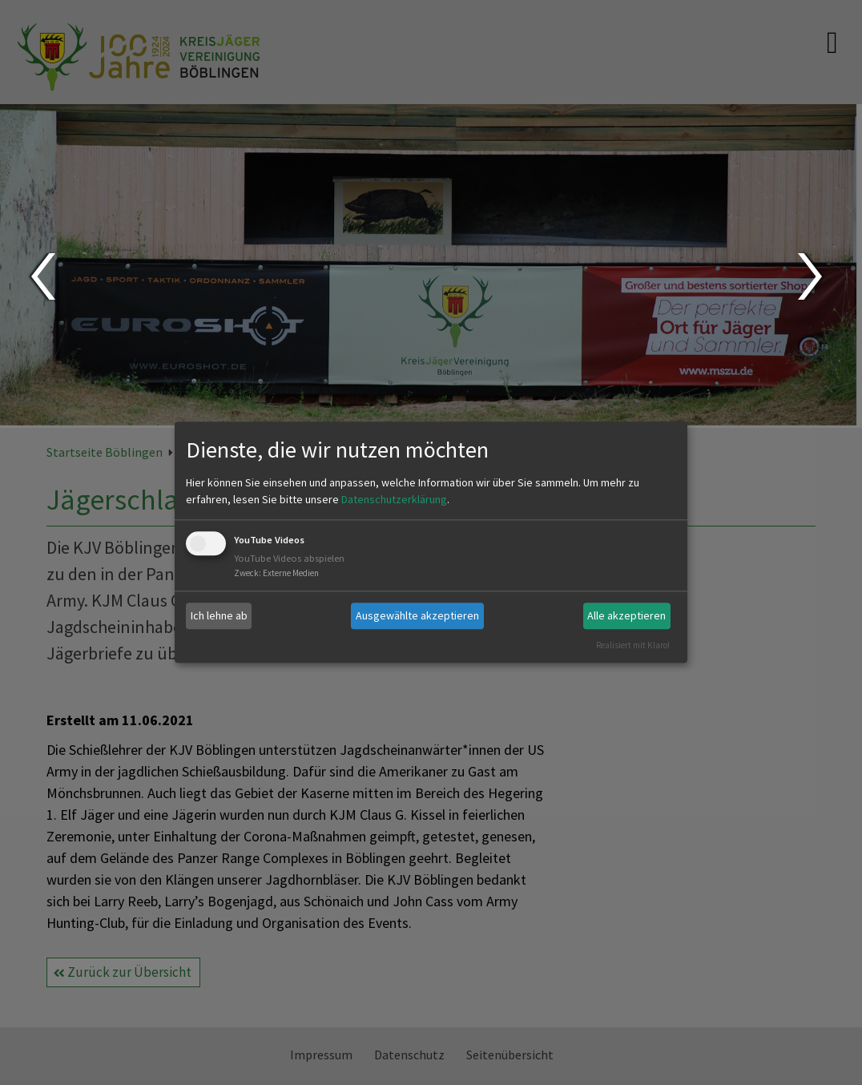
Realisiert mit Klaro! (633, 645)
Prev (42, 276)
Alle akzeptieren (626, 615)
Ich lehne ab (219, 615)
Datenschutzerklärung (394, 499)
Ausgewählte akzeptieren (417, 615)
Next (812, 276)
